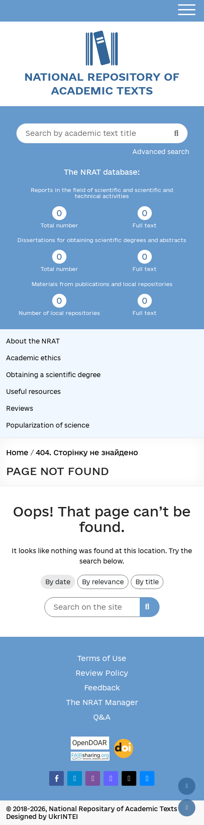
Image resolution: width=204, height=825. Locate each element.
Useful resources (33, 391)
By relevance (103, 582)
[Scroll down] (186, 807)
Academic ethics (33, 358)
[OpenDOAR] (90, 744)
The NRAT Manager (102, 702)
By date (57, 582)
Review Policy (101, 673)
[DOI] (123, 749)
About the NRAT (33, 341)
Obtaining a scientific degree (53, 374)
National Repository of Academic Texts (101, 83)
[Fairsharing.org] (90, 756)
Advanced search (160, 151)
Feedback (102, 687)
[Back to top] (186, 786)
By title (147, 582)
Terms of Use (101, 658)
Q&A (101, 717)
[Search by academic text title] (102, 133)
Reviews (19, 408)
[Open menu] (186, 10)
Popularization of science (47, 425)
